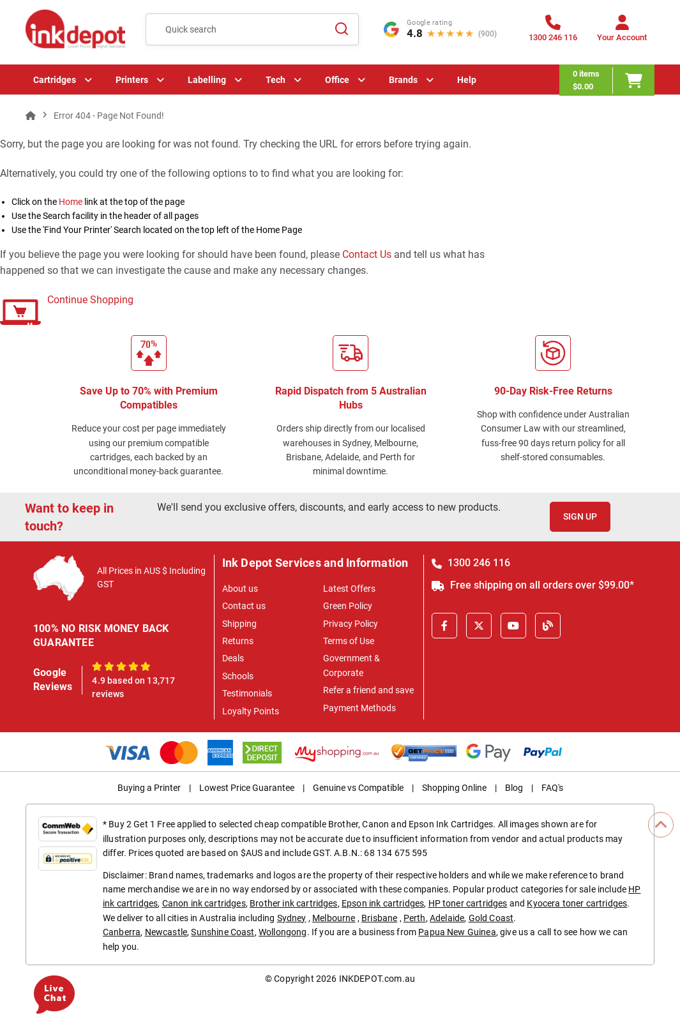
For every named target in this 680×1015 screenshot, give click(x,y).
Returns (237, 641)
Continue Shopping (90, 300)
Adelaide (447, 918)
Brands (403, 80)
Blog (514, 788)
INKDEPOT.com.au (377, 979)
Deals (233, 658)
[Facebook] (444, 625)
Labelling (207, 80)
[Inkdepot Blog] (548, 625)
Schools (237, 676)
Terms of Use (348, 641)
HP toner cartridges (468, 903)
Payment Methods (359, 708)
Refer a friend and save (368, 690)
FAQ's (552, 788)
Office (337, 80)
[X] (479, 625)
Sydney (291, 918)
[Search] (341, 29)
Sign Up (580, 516)
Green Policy (347, 606)
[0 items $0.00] (607, 80)
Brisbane (379, 918)
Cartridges (54, 80)
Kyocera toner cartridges (577, 903)
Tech (275, 80)
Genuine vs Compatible (358, 788)
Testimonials (247, 693)
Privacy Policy (350, 624)
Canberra (121, 932)
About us (240, 588)
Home (70, 202)
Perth (415, 918)
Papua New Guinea (457, 932)
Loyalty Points (250, 711)
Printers (132, 80)
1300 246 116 (471, 563)
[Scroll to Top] (661, 825)
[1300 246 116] (553, 32)
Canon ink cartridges (204, 903)
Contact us (244, 606)
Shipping (239, 624)
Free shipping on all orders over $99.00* (533, 585)
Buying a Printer (149, 788)
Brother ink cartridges (294, 903)
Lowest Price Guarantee (246, 788)
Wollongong (283, 932)
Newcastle (166, 932)
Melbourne (333, 918)
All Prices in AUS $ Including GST (151, 577)
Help (466, 80)
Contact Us (366, 254)
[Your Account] (622, 32)
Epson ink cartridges (383, 903)
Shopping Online (454, 788)
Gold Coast (491, 918)
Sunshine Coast (222, 932)
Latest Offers (349, 588)
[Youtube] (513, 625)
